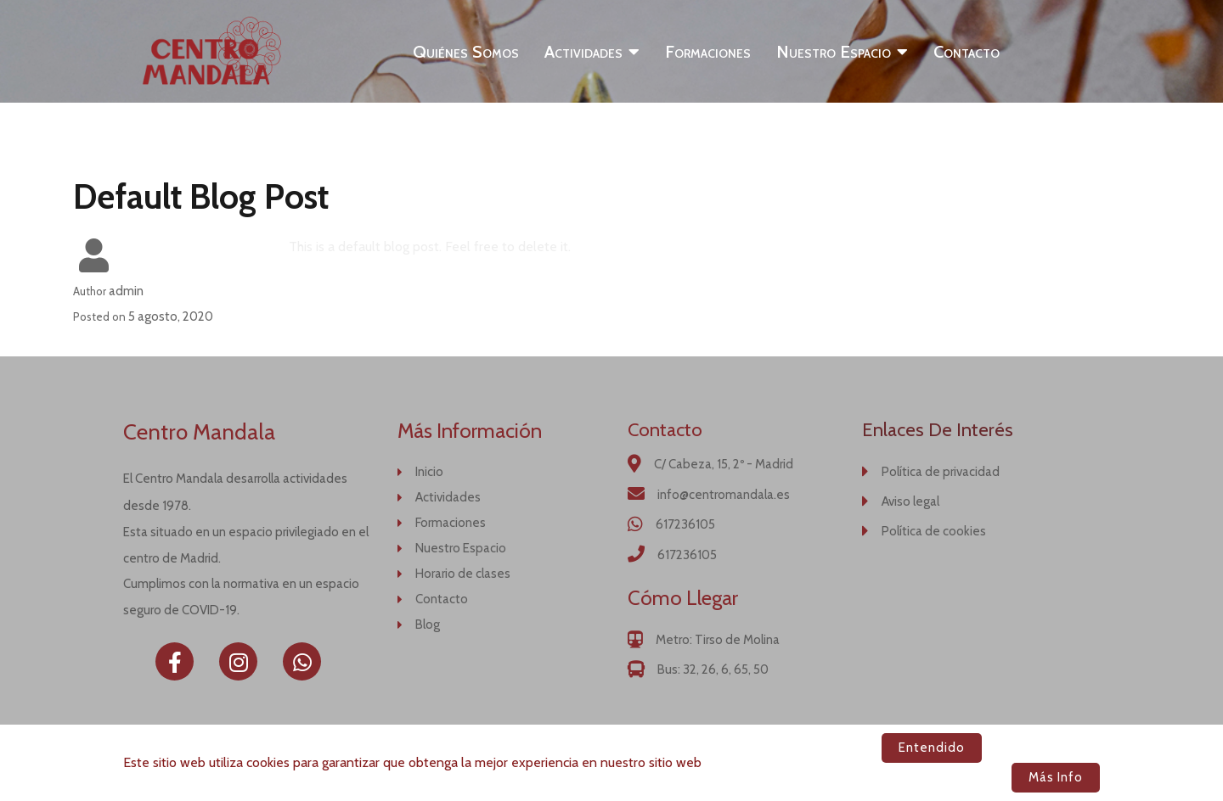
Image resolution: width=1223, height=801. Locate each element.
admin (126, 291)
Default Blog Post (201, 196)
